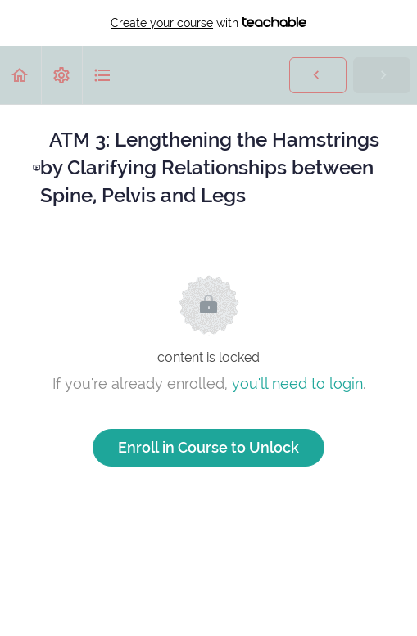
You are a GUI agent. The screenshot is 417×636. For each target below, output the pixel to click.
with (208, 23)
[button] (20, 75)
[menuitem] (61, 75)
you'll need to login (297, 383)
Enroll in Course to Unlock (208, 447)
